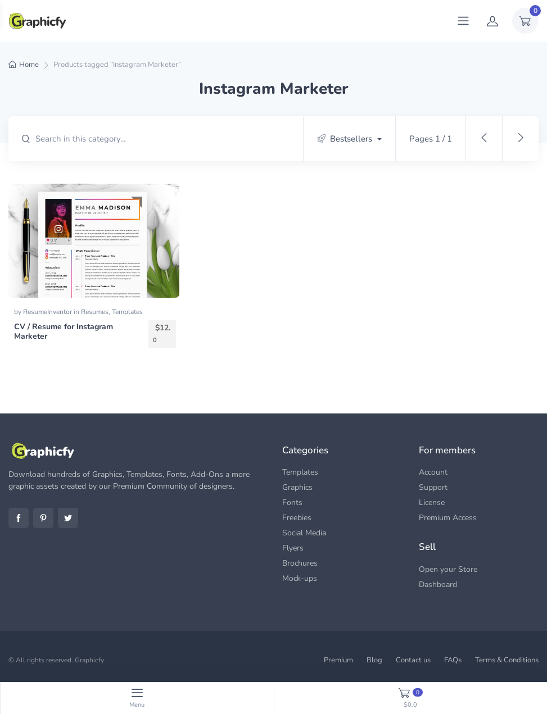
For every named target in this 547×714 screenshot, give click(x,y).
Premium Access (448, 517)
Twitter (68, 517)
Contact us (413, 660)
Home (29, 65)
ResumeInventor (48, 311)
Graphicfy (89, 660)
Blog (374, 660)
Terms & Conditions (507, 660)
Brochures (300, 563)
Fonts (292, 502)
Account (433, 472)
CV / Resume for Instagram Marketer (63, 331)
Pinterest (43, 517)
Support (433, 487)
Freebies (296, 517)
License (432, 502)
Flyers (293, 548)
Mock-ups (299, 578)
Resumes (95, 311)
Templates (127, 311)
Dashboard (438, 584)
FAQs (453, 660)
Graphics (297, 487)
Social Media (304, 532)
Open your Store (448, 569)
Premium (338, 660)
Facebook (18, 517)
